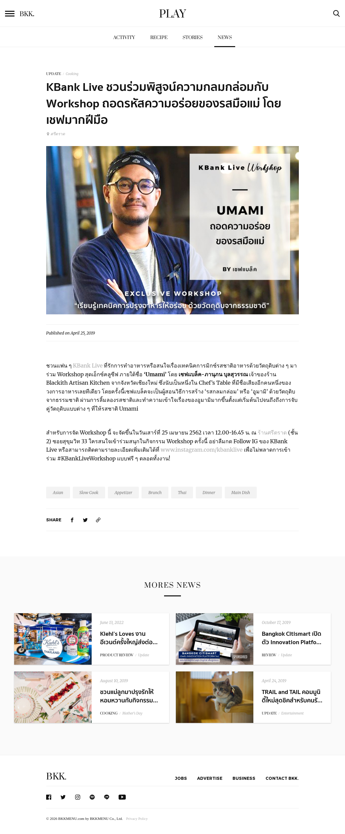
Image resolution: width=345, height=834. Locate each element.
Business (243, 778)
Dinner (208, 492)
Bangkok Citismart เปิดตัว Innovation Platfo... (291, 638)
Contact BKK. (282, 778)
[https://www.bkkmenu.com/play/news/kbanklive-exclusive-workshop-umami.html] (98, 520)
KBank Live (88, 365)
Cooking (72, 74)
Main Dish (240, 492)
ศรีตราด (55, 133)
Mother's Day (132, 713)
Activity (124, 37)
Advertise (209, 778)
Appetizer (123, 492)
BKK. (56, 776)
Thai (182, 492)
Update (143, 655)
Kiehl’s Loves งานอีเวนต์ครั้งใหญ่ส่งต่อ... (129, 638)
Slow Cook (89, 492)
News (225, 37)
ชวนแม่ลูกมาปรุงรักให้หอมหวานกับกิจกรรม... (129, 696)
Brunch (154, 492)
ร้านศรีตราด (272, 432)
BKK (27, 14)
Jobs (181, 778)
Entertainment (292, 713)
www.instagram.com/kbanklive (202, 449)
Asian (58, 492)
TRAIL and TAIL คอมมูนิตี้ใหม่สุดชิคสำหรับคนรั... (292, 696)
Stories (192, 37)
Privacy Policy (137, 818)
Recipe (158, 37)
